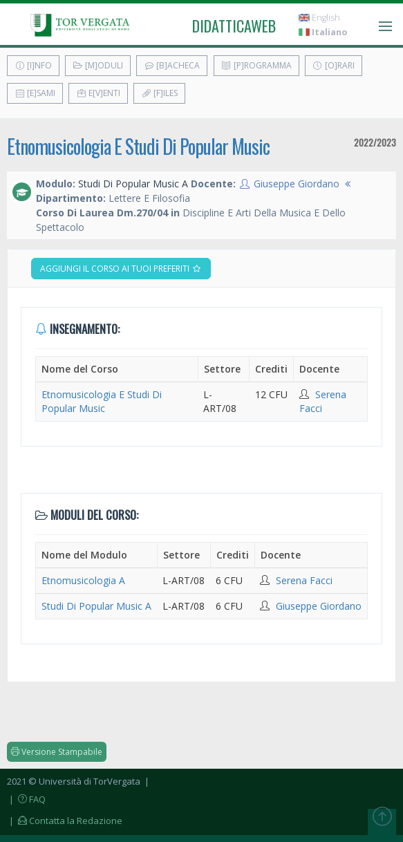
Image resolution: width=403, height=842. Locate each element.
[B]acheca (172, 65)
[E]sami (35, 93)
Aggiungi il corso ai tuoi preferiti (121, 268)
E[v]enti (98, 93)
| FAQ (26, 799)
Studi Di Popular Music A (96, 605)
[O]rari (333, 65)
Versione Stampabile (56, 752)
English (319, 18)
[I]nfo (33, 65)
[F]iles (159, 93)
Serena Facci (304, 580)
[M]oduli (98, 65)
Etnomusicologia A (83, 580)
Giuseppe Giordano (296, 183)
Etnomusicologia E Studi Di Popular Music (138, 146)
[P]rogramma (256, 65)
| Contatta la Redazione (64, 820)
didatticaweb (234, 26)
